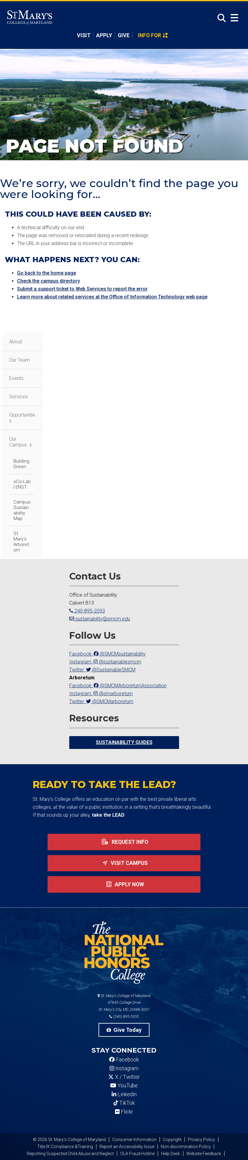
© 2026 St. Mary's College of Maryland (69, 1139)
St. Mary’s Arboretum (21, 542)
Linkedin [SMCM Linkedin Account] (124, 1094)
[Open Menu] (234, 18)
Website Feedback (203, 1153)
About (15, 342)
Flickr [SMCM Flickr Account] (124, 1112)
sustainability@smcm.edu (99, 619)
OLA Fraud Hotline (137, 1153)
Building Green (21, 463)
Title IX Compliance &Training (65, 1146)
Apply (104, 35)
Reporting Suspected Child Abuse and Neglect (70, 1153)
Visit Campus (124, 863)
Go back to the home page (46, 273)
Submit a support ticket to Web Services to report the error (82, 289)
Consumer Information (134, 1139)
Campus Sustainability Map (22, 510)
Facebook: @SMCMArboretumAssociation (118, 685)
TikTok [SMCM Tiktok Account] (124, 1103)
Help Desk (170, 1153)
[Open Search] (220, 18)
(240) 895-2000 (124, 1016)
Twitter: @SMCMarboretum (101, 701)
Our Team (19, 360)
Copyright (172, 1139)
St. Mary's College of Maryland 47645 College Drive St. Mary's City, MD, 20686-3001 (124, 1002)
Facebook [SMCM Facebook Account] (124, 1060)
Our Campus (18, 442)
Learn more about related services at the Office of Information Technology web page (112, 297)
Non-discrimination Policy (186, 1146)
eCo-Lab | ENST (22, 484)
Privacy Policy (201, 1139)
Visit (84, 35)
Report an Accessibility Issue (126, 1146)
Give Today (124, 1030)
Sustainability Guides (124, 742)
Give (124, 35)
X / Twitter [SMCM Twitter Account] (124, 1077)
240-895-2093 (87, 611)
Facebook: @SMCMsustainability (107, 654)
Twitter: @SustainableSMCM (102, 670)
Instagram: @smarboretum (101, 693)
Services (18, 396)
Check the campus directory (48, 281)
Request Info (123, 842)
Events (16, 378)
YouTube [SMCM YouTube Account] (124, 1085)
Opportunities (22, 418)
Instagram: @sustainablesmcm (105, 662)
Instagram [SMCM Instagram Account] (124, 1068)
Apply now (124, 884)
